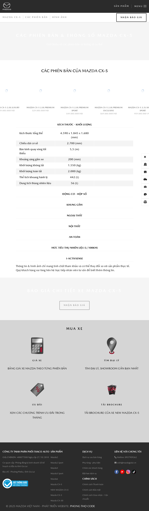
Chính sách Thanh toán (92, 485)
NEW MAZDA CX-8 (59, 490)
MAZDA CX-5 (12, 17)
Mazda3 (54, 468)
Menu (140, 6)
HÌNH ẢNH (59, 17)
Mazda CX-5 (56, 485)
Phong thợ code (82, 506)
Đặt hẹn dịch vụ (89, 474)
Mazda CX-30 (57, 501)
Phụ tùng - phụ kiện (91, 463)
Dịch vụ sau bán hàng (92, 457)
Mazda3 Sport (57, 474)
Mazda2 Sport (57, 463)
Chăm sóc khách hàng (92, 468)
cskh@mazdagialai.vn (126, 463)
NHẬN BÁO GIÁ (131, 17)
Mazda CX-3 (56, 495)
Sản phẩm (121, 6)
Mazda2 (54, 457)
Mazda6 (54, 479)
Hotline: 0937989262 (127, 457)
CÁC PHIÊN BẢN (36, 17)
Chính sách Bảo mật (91, 490)
